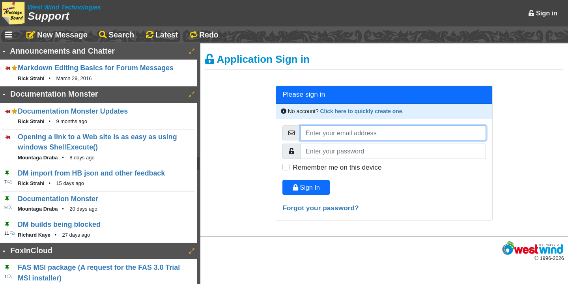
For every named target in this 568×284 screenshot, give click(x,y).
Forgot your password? (320, 208)
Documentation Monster (58, 199)
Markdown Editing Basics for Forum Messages (96, 68)
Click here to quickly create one (361, 111)
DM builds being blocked (59, 224)
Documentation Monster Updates (73, 111)
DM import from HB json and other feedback (91, 173)
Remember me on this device (337, 167)
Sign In (306, 187)
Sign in (543, 13)
